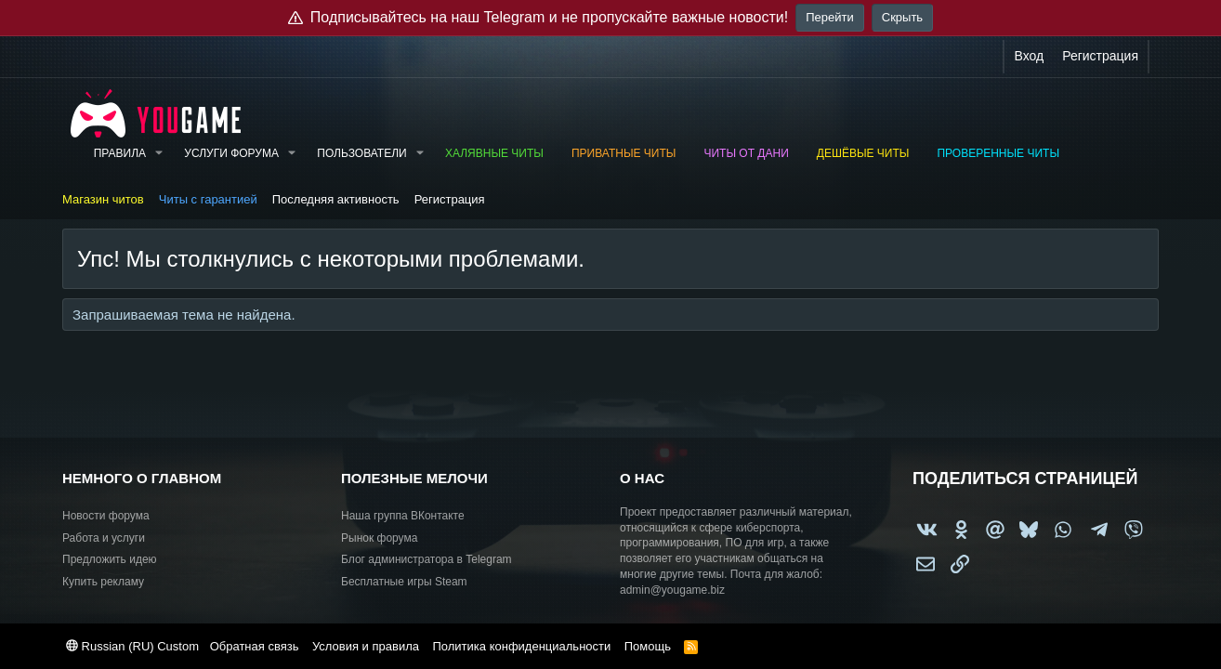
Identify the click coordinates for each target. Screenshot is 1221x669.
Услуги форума (231, 153)
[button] (159, 153)
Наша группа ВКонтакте (403, 515)
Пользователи (361, 153)
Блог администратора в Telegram (426, 559)
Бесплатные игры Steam (404, 581)
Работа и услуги (103, 537)
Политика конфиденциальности (521, 646)
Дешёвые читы (863, 153)
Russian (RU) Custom (132, 646)
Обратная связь (254, 646)
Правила (120, 153)
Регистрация (449, 199)
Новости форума (106, 515)
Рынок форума (379, 537)
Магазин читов (103, 199)
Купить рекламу (103, 581)
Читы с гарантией (208, 199)
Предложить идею (109, 559)
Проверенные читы (998, 153)
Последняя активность (336, 199)
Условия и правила (365, 646)
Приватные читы (623, 153)
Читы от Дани (745, 153)
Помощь (647, 646)
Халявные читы (494, 153)
